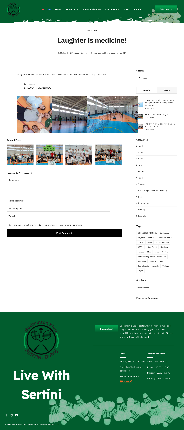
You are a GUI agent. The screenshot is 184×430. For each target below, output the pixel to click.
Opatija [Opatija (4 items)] (165, 252)
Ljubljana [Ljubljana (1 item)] (164, 247)
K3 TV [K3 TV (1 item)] (140, 247)
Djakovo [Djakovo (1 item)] (141, 242)
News (140, 165)
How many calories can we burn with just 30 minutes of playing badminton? (159, 102)
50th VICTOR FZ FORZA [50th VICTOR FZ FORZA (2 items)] (147, 233)
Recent (167, 90)
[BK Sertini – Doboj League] (139, 115)
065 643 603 (133, 376)
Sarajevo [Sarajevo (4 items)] (152, 261)
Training (141, 209)
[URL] (58, 216)
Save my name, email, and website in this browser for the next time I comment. (45, 225)
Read (140, 178)
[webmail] (126, 381)
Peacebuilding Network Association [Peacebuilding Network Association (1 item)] (152, 256)
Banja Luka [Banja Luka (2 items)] (164, 233)
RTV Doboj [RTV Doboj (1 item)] (142, 261)
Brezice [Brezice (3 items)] (151, 237)
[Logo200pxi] (14, 3)
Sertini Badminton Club (51, 424)
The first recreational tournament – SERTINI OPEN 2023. (161, 125)
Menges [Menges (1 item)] (141, 252)
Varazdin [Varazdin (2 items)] (155, 266)
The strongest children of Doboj (103, 53)
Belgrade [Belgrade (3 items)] (141, 237)
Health (141, 146)
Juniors (141, 152)
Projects (142, 171)
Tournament (143, 203)
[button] (8, 155)
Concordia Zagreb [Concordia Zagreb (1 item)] (165, 237)
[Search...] (156, 78)
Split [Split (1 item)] (161, 261)
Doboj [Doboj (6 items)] (149, 242)
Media (140, 158)
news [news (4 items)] (157, 252)
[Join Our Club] (166, 9)
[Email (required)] (58, 208)
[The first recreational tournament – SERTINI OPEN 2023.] (139, 126)
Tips (140, 197)
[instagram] (11, 415)
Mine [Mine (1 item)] (149, 252)
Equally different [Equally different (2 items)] (162, 242)
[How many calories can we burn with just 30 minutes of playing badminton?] (139, 103)
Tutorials (142, 216)
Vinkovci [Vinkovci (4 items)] (165, 266)
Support (141, 184)
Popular (146, 90)
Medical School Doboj (157, 361)
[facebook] (6, 415)
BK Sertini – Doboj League (156, 114)
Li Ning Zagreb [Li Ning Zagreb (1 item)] (151, 247)
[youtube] (16, 415)
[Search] (139, 78)
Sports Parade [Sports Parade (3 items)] (143, 266)
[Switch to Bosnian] (49, 9)
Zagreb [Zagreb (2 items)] (140, 270)
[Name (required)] (58, 201)
